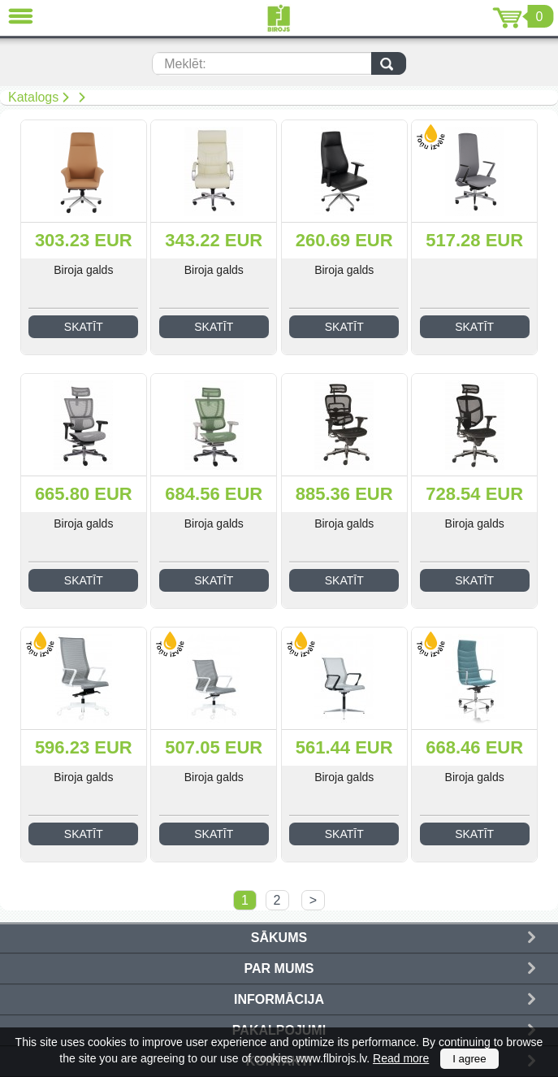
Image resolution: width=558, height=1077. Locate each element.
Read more (401, 1058)
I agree (469, 1059)
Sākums (279, 938)
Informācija (279, 999)
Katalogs (33, 97)
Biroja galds (83, 269)
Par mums (279, 968)
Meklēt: (185, 64)
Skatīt (83, 326)
